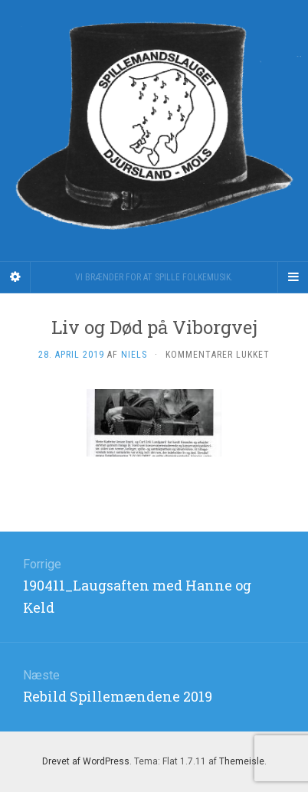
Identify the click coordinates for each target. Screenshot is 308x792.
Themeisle (241, 761)
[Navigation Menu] (292, 277)
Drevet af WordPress (85, 761)
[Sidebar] (15, 277)
